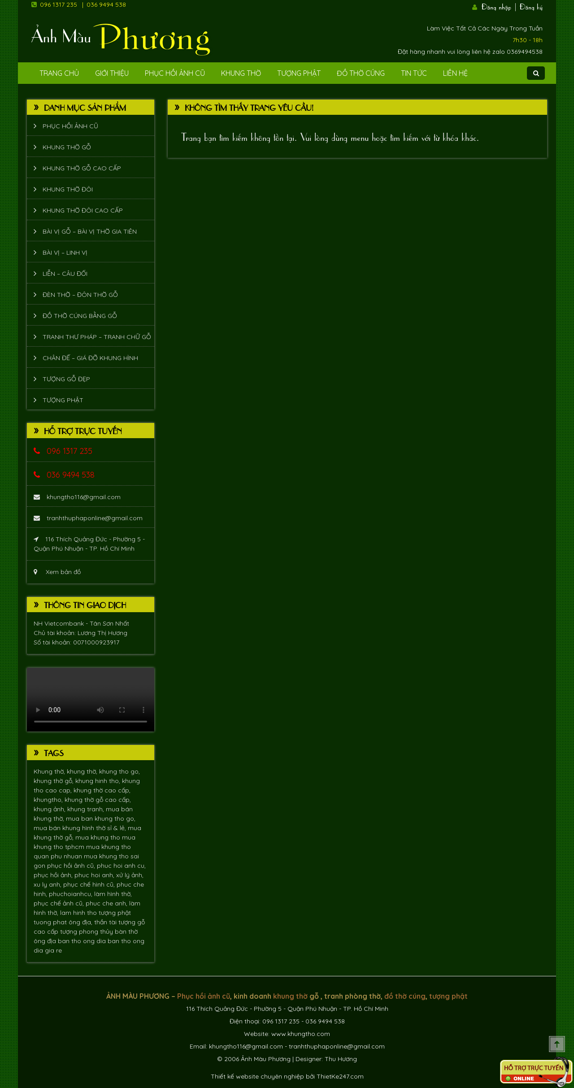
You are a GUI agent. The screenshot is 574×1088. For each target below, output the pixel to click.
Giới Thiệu (112, 73)
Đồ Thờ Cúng (361, 73)
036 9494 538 (106, 4)
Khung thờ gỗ (67, 147)
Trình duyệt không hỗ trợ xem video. (90, 699)
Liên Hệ (455, 73)
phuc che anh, (107, 903)
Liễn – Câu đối (65, 274)
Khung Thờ (241, 73)
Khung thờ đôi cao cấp (83, 210)
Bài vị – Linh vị (65, 252)
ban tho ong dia (83, 941)
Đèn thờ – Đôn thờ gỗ (80, 295)
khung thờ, (83, 771)
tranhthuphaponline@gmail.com (88, 518)
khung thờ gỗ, (54, 781)
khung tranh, (86, 809)
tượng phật (115, 913)
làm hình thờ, (113, 894)
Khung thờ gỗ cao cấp (82, 168)
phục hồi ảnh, (54, 875)
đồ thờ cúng (405, 996)
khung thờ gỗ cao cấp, (98, 800)
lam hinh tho (79, 913)
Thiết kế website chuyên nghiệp (257, 1076)
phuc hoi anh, (95, 875)
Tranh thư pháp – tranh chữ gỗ (97, 337)
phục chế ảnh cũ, (60, 903)
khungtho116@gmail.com (77, 497)
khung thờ (290, 996)
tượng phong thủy (87, 931)
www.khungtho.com (300, 1034)
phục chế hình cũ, (90, 884)
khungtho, (49, 800)
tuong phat (51, 922)
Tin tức (414, 73)
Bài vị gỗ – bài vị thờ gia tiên (90, 231)
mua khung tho (98, 837)
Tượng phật (299, 73)
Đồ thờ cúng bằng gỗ (80, 316)
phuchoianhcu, (71, 894)
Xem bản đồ (57, 572)
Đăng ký (531, 5)
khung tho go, (119, 771)
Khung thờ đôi (68, 189)
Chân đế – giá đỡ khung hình (90, 358)
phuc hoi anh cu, (121, 866)
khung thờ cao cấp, (102, 790)
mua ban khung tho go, (100, 818)
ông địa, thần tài (93, 922)
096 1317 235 (58, 4)
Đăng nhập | (499, 5)
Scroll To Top (557, 1044)
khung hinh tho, (98, 781)
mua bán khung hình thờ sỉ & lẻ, (81, 828)
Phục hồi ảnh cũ (175, 73)
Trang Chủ (59, 73)
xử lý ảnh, (130, 875)
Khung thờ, (50, 771)
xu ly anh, (48, 884)
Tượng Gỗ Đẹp (66, 379)
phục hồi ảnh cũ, (72, 866)
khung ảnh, (50, 809)
